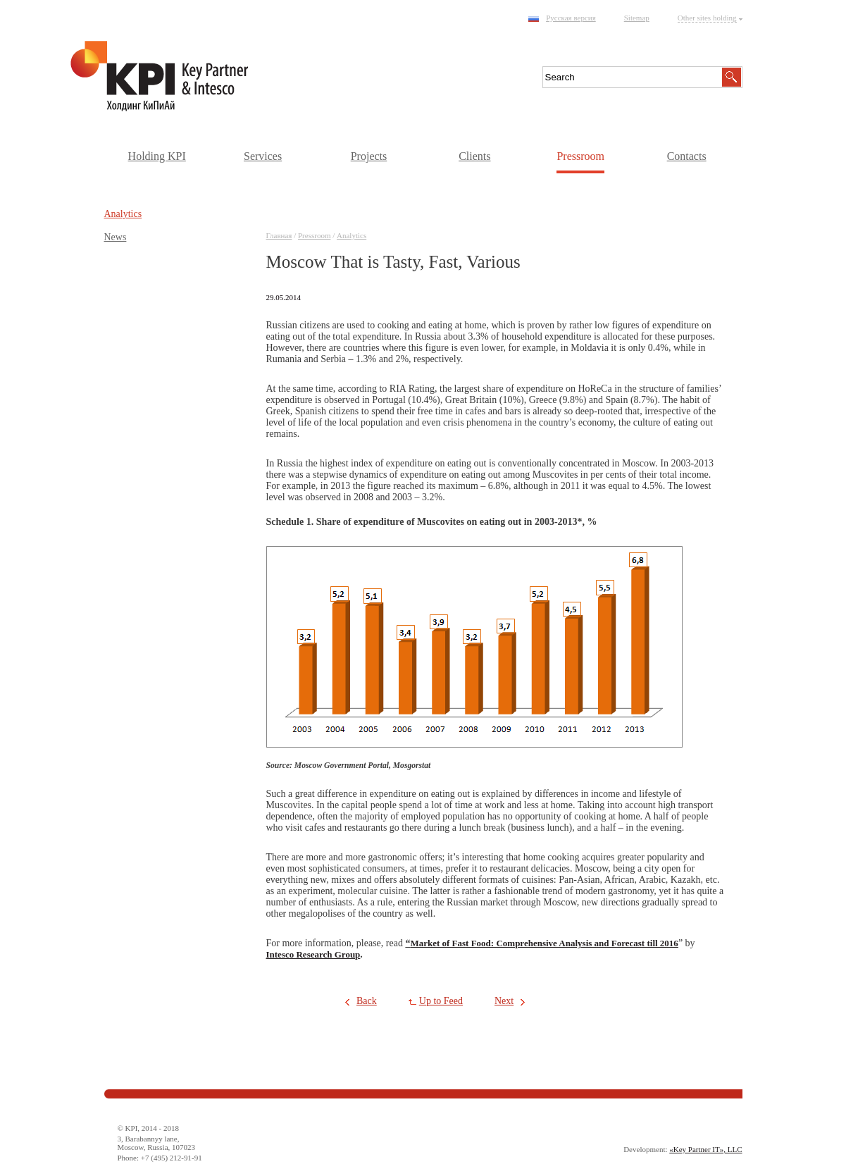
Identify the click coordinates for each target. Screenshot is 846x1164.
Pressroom (580, 156)
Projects (369, 156)
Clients (474, 156)
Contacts (687, 156)
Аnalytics (351, 235)
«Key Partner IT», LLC (705, 1149)
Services (263, 156)
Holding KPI (157, 156)
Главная (279, 235)
